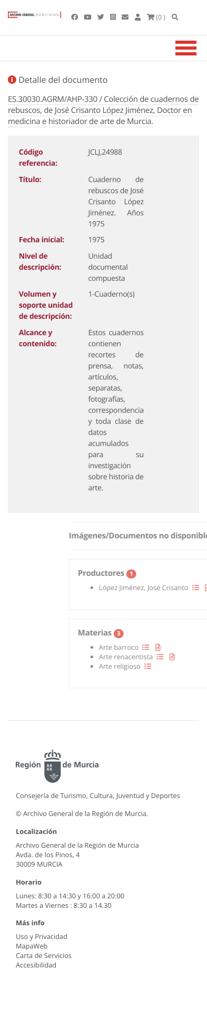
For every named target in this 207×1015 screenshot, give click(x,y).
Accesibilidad (36, 965)
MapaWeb (31, 946)
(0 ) (156, 17)
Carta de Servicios (44, 955)
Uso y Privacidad (41, 936)
